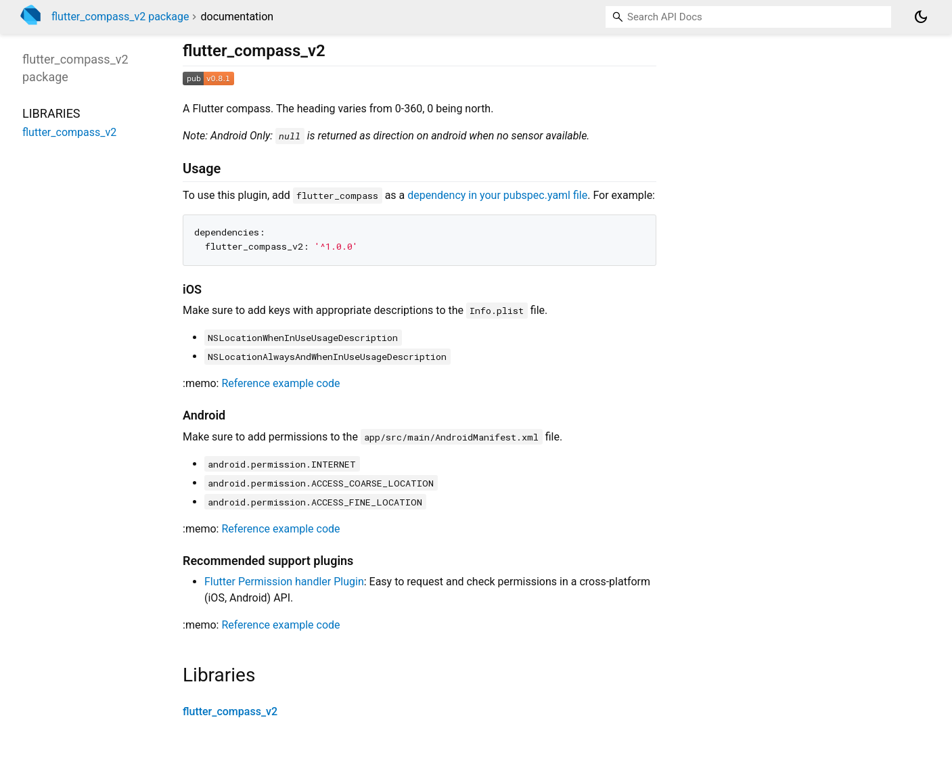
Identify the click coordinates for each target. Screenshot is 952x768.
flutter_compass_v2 (230, 711)
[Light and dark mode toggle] (921, 17)
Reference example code (280, 383)
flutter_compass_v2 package (120, 16)
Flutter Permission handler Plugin (284, 581)
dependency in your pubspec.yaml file (497, 195)
